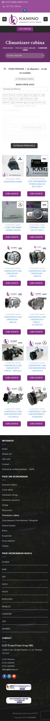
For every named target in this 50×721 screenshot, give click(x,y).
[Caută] (4, 19)
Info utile (6, 459)
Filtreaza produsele (24, 145)
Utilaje (5, 505)
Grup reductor (8, 541)
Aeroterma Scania (13, 182)
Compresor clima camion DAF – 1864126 (13, 319)
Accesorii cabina (9, 484)
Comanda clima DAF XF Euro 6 (37, 228)
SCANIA (5, 562)
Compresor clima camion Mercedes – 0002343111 (37, 368)
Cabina (5, 546)
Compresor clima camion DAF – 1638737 (13, 273)
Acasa (4, 449)
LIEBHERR (7, 614)
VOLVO (5, 591)
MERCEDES (7, 599)
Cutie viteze (7, 489)
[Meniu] (45, 19)
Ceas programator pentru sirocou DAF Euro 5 (37, 184)
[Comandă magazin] (25, 55)
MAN (4, 569)
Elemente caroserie (11, 500)
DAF (4, 577)
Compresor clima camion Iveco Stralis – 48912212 (13, 368)
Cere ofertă (11, 193)
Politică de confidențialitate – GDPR (18, 469)
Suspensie (6, 536)
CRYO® (35, 713)
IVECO (5, 584)
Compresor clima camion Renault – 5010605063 (37, 414)
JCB (4, 621)
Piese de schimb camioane (25, 48)
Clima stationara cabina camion (12, 228)
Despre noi (7, 454)
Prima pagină (8, 48)
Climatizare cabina (10, 515)
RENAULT (6, 606)
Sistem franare (8, 525)
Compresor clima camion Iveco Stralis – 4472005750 (37, 321)
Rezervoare (7, 510)
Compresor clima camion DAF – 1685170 (37, 273)
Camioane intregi (10, 495)
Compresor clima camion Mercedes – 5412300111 (13, 414)
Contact (5, 464)
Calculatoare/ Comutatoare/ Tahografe (20, 520)
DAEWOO (6, 628)
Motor (4, 530)
